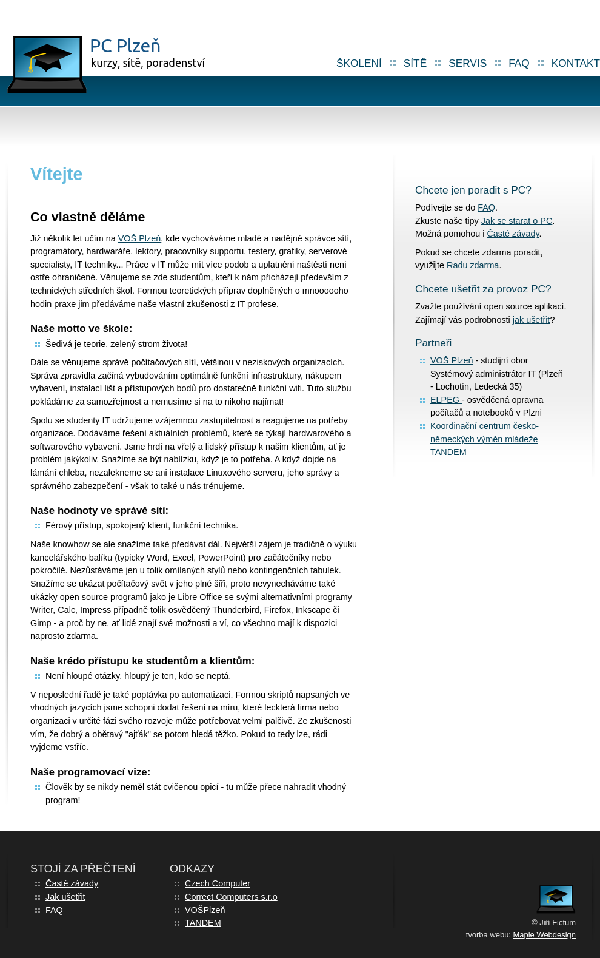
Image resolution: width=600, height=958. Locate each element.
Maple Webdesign (544, 934)
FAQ (519, 63)
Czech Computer (217, 883)
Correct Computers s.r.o (231, 897)
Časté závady (513, 233)
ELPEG (446, 400)
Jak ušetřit (65, 897)
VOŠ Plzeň (139, 238)
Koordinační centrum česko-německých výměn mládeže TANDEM (484, 439)
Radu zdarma (473, 265)
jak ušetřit (531, 320)
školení (359, 63)
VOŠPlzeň (205, 910)
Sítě (415, 63)
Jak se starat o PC (517, 221)
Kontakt (576, 63)
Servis (467, 63)
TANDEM (203, 923)
